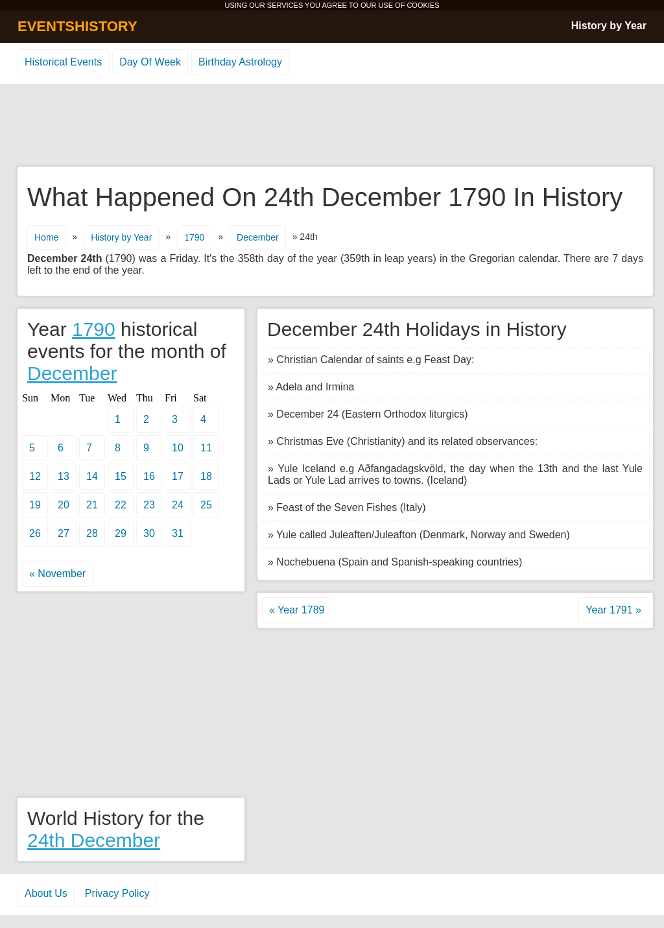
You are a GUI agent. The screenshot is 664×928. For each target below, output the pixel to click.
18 (206, 476)
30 (149, 533)
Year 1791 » (613, 609)
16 (149, 476)
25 (206, 504)
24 (178, 504)
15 (120, 476)
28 (92, 533)
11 (206, 447)
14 (92, 476)
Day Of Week (150, 61)
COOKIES (423, 5)
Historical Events (63, 61)
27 (63, 533)
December (258, 237)
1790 (194, 237)
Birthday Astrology (240, 61)
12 (35, 476)
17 (178, 476)
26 (35, 533)
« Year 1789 (296, 609)
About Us (46, 893)
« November (57, 573)
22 (120, 504)
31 (178, 533)
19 (35, 504)
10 (178, 447)
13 (63, 476)
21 (92, 504)
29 (120, 533)
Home (46, 237)
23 (149, 504)
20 (63, 504)
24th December (93, 840)
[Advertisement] (332, 126)
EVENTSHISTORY (77, 26)
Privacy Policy (117, 893)
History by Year (608, 25)
